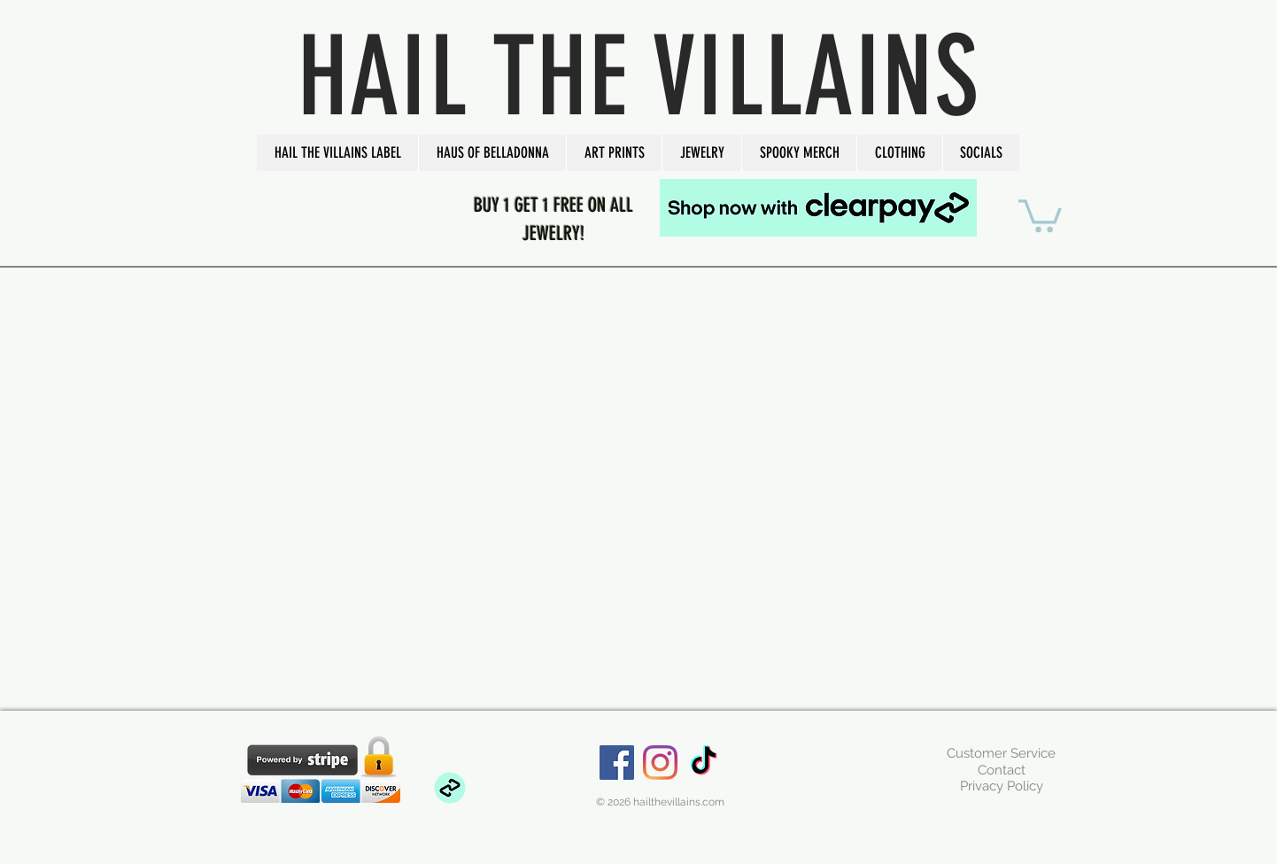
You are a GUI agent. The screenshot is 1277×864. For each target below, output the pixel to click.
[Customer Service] (1001, 753)
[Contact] (1001, 770)
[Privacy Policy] (1001, 786)
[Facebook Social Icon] (617, 762)
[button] (337, 153)
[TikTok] (703, 762)
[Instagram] (660, 762)
